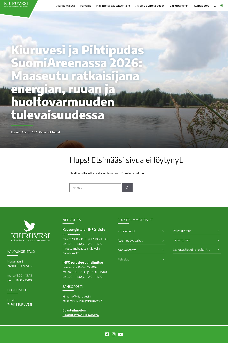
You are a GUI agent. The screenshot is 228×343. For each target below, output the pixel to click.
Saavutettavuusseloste (81, 315)
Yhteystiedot (127, 231)
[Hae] (127, 187)
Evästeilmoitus (74, 310)
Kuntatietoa (201, 5)
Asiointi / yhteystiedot (150, 5)
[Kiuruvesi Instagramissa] (113, 335)
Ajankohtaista (65, 5)
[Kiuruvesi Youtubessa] (120, 335)
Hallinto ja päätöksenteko (113, 5)
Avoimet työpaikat (130, 240)
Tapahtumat (181, 240)
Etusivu (16, 132)
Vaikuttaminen (179, 5)
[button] (215, 5)
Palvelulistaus (182, 231)
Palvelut (85, 5)
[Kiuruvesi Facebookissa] (107, 335)
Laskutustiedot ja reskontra (191, 249)
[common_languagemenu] (222, 5)
